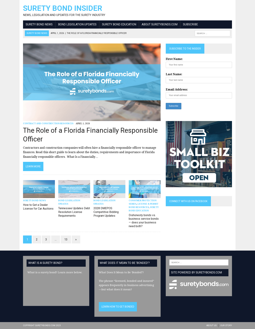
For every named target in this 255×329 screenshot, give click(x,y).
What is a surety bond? (42, 272)
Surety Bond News (39, 24)
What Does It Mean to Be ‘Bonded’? (121, 272)
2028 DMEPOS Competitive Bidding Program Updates (106, 212)
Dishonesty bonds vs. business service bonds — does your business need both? (144, 220)
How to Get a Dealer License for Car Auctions (38, 206)
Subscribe (190, 24)
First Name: (174, 59)
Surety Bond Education (119, 24)
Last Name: (174, 74)
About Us (211, 325)
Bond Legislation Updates (77, 24)
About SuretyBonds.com (159, 24)
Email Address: (177, 89)
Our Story (226, 325)
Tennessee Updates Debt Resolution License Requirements (74, 212)
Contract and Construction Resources (48, 123)
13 (65, 239)
